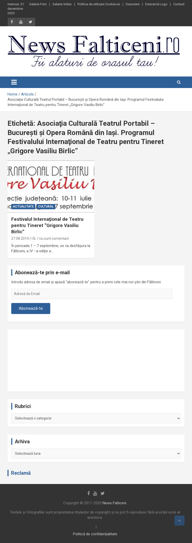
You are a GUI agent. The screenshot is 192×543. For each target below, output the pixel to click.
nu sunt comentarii (54, 238)
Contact (178, 4)
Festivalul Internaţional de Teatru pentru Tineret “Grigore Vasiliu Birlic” (47, 225)
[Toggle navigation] (14, 82)
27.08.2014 (20, 238)
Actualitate (23, 206)
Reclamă (21, 473)
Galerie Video (62, 4)
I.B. (34, 238)
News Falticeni (114, 503)
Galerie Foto (38, 4)
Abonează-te (31, 308)
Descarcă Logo (156, 4)
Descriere (133, 4)
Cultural (46, 206)
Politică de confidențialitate (95, 534)
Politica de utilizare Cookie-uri (99, 4)
